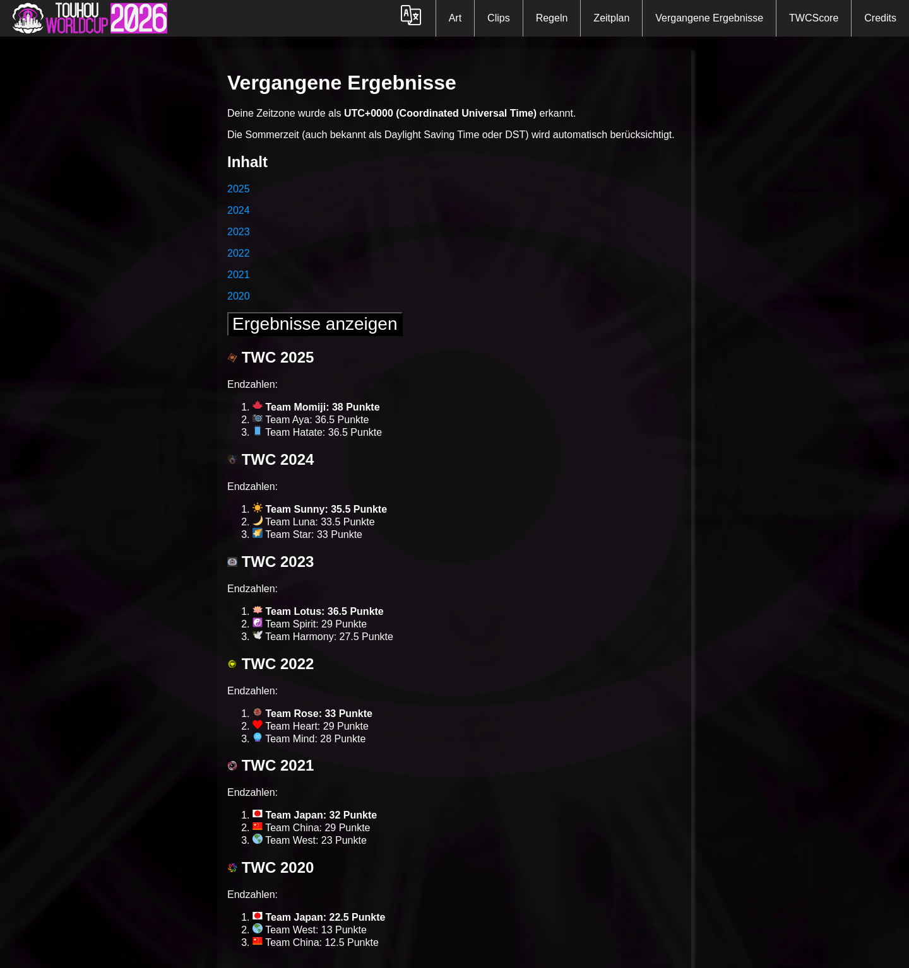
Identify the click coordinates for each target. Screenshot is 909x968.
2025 (238, 189)
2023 (238, 231)
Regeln (552, 18)
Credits (880, 18)
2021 (238, 274)
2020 (238, 296)
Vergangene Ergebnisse (709, 18)
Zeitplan (611, 18)
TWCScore (813, 18)
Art (455, 18)
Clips (498, 18)
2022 (238, 253)
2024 (238, 210)
